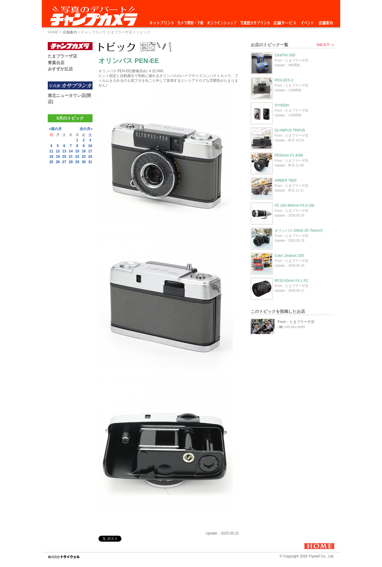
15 (77, 151)
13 (64, 151)
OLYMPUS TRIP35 (290, 130)
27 (64, 162)
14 (71, 151)
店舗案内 (325, 21)
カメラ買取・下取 (191, 21)
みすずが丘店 (60, 69)
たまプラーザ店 (62, 56)
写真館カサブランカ (255, 21)
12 (58, 151)
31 (90, 162)
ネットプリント (163, 21)
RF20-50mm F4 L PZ (291, 281)
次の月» (86, 129)
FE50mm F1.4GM (289, 155)
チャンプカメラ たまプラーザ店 (106, 32)
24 (90, 157)
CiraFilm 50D (285, 55)
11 (51, 151)
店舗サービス (285, 21)
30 (84, 162)
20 (64, 157)
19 (58, 157)
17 (90, 151)
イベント (307, 21)
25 (51, 162)
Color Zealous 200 (289, 256)
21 (71, 157)
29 (77, 162)
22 (77, 157)
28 (71, 162)
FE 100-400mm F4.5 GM (294, 205)
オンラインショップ (221, 21)
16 (84, 151)
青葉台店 (56, 62)
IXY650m (282, 105)
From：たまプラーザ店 (296, 322)
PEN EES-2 (284, 80)
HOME (53, 32)
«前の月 (55, 129)
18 (51, 157)
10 (90, 146)
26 (58, 162)
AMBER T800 (285, 180)
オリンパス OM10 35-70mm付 (299, 230)
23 (84, 157)
